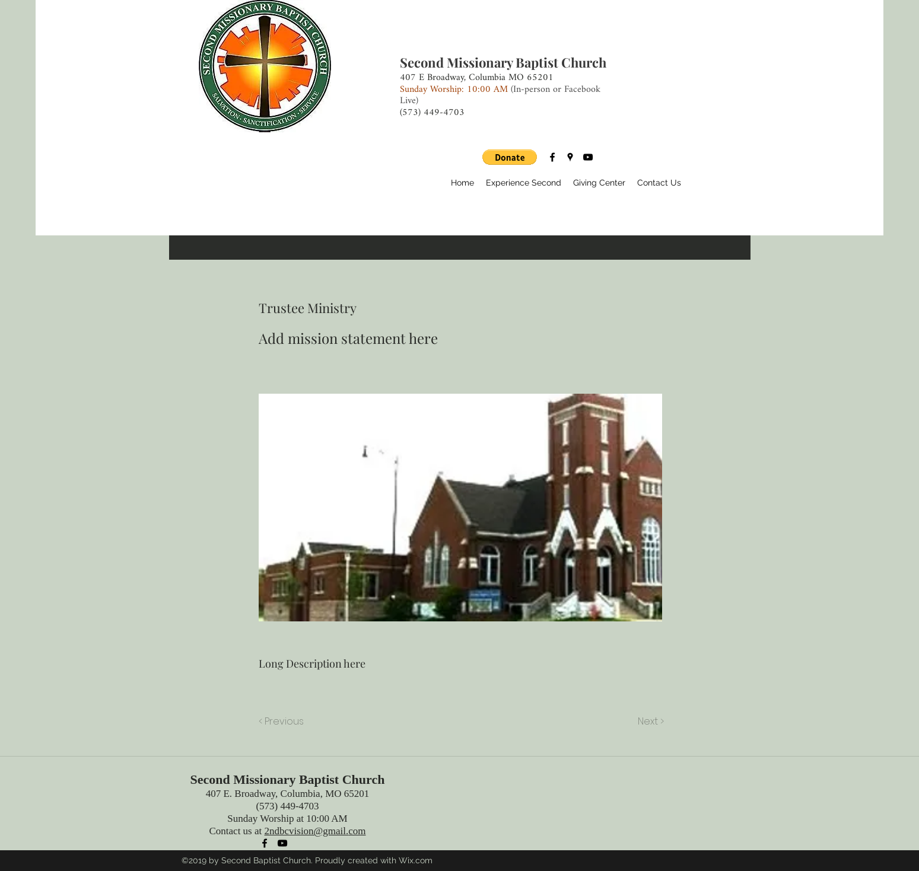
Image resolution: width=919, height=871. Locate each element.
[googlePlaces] (570, 157)
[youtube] (588, 157)
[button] (509, 157)
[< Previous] (283, 721)
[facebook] (552, 157)
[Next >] (650, 721)
